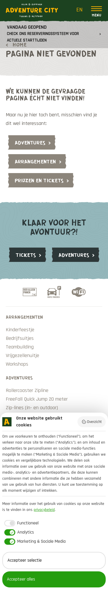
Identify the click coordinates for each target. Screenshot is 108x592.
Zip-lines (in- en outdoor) (32, 407)
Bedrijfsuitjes (20, 338)
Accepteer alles (21, 579)
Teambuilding (20, 347)
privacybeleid (44, 509)
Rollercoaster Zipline (27, 390)
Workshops (17, 364)
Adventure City (32, 10)
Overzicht (92, 421)
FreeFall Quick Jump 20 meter (37, 399)
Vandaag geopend (43, 33)
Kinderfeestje (20, 329)
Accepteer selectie (24, 560)
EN (79, 9)
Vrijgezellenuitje (22, 355)
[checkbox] (20, 523)
